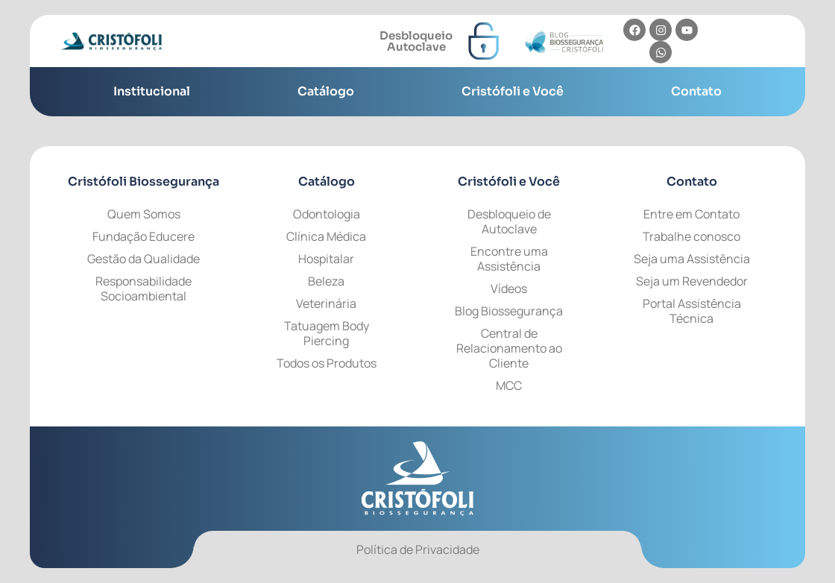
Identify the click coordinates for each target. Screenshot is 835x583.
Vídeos (509, 288)
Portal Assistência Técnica (692, 311)
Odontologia (326, 214)
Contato (696, 91)
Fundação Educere (143, 236)
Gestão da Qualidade (143, 258)
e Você (509, 181)
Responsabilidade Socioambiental (143, 288)
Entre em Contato (691, 214)
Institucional (151, 91)
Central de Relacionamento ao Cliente (509, 348)
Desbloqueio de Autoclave (509, 221)
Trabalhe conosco (691, 236)
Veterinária (326, 303)
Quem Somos (143, 214)
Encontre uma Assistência (509, 258)
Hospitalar (326, 258)
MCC (509, 385)
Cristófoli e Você (512, 91)
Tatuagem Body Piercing (326, 333)
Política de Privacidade (417, 549)
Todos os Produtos (326, 363)
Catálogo (325, 91)
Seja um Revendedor (692, 281)
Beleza (326, 281)
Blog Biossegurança (509, 311)
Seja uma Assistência (692, 258)
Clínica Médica (326, 236)
